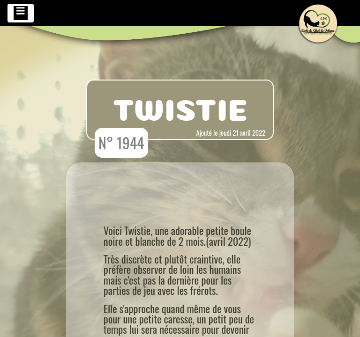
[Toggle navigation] (21, 13)
